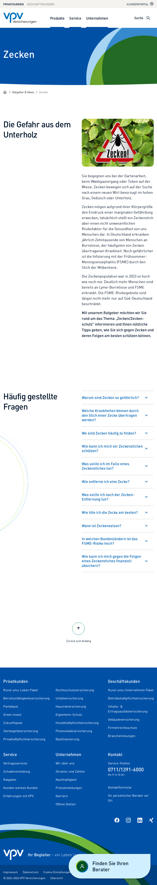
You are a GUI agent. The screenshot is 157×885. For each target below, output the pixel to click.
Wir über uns (65, 763)
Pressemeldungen (69, 788)
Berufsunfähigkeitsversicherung (26, 698)
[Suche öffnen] (148, 17)
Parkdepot (10, 706)
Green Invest (12, 714)
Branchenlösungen (121, 736)
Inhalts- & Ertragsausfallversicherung (128, 708)
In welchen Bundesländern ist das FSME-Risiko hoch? (110, 541)
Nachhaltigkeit (66, 779)
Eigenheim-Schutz (69, 714)
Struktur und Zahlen (70, 771)
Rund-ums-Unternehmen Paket (131, 690)
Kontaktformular (120, 787)
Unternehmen (97, 18)
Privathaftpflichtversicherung (24, 739)
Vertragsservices (15, 763)
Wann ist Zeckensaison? (101, 525)
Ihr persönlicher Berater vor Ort (128, 797)
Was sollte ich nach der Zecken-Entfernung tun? (108, 497)
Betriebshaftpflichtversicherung (131, 698)
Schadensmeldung (16, 771)
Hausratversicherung (71, 706)
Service (75, 18)
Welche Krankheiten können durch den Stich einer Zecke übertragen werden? (110, 415)
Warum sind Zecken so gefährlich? (110, 397)
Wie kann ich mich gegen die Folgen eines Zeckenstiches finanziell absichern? (111, 561)
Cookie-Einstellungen (57, 872)
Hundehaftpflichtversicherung (77, 723)
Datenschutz (30, 872)
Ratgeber (10, 779)
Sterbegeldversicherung (20, 731)
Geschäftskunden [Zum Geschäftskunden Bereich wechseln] (40, 4)
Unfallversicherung (69, 698)
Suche (138, 18)
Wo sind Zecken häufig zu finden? (109, 433)
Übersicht (56, 878)
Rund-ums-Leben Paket (20, 690)
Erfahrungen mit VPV (18, 796)
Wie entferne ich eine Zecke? (105, 481)
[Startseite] (5, 92)
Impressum (10, 872)
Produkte (57, 18)
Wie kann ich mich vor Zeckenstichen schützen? (112, 448)
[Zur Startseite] (19, 18)
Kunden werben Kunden (20, 788)
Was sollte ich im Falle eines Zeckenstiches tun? (105, 466)
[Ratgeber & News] (23, 92)
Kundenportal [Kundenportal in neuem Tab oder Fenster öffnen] (140, 4)
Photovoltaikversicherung (74, 731)
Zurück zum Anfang (78, 632)
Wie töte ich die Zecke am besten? (110, 512)
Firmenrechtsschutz (122, 728)
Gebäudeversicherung (123, 719)
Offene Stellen (66, 804)
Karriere (62, 796)
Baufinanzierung (67, 739)
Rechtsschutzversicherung (75, 690)
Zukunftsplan (12, 723)
